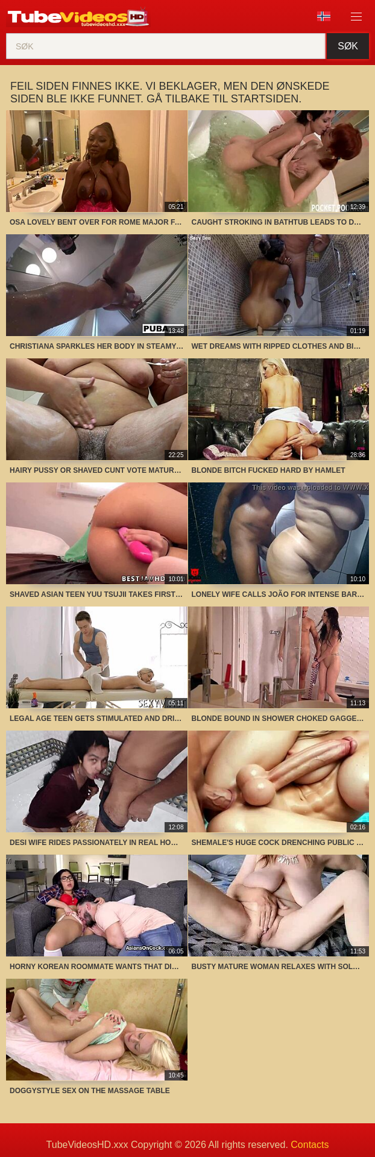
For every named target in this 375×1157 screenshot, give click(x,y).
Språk (323, 16)
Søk (348, 46)
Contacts (310, 1145)
